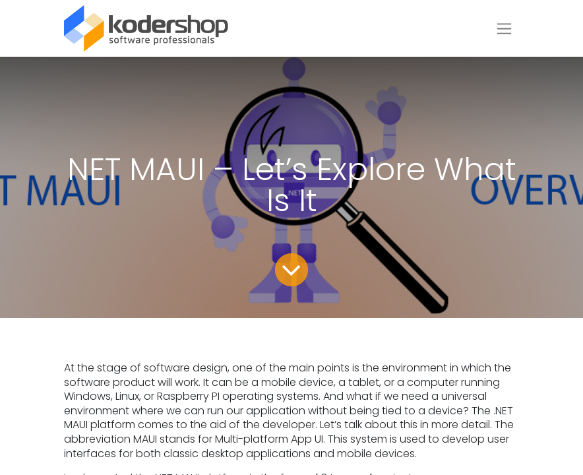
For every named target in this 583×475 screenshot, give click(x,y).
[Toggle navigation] (504, 28)
